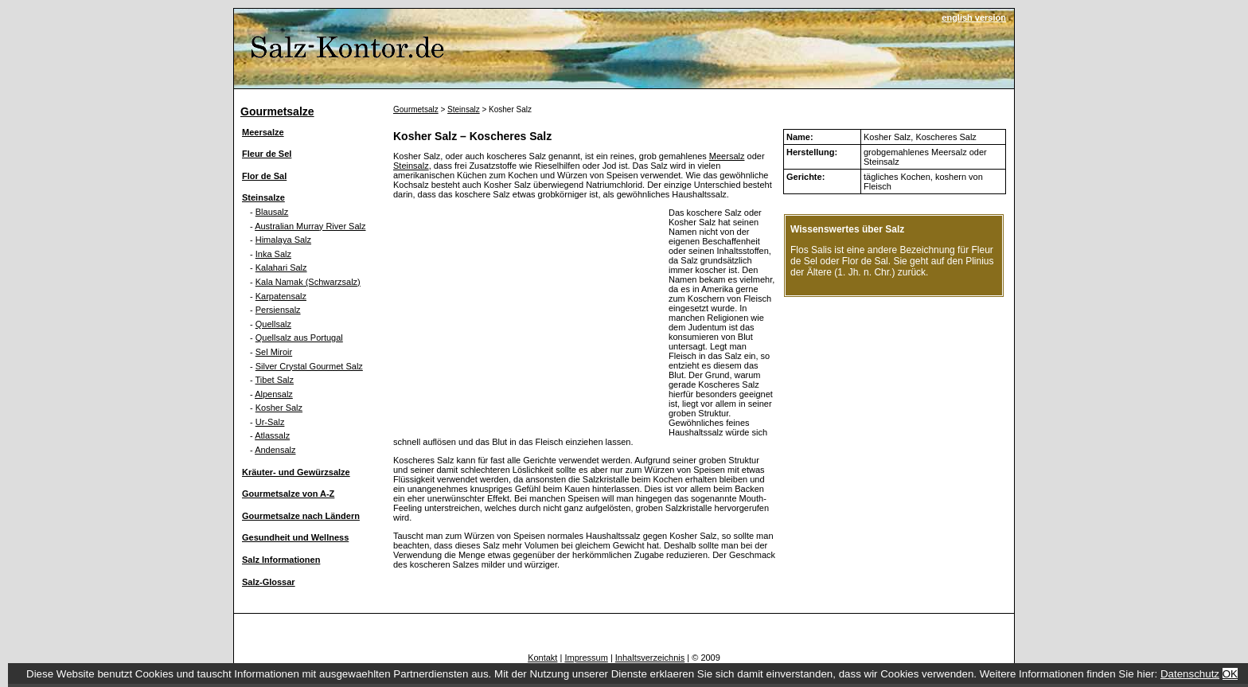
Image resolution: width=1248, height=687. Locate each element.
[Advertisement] (527, 319)
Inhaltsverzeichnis (649, 657)
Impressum (585, 657)
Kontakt (542, 657)
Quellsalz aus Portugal (299, 337)
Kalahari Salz (281, 267)
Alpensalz (274, 394)
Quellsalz (273, 324)
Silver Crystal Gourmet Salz (309, 366)
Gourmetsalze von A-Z (288, 493)
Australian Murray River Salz (310, 226)
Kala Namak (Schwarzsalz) (308, 282)
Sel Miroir (273, 352)
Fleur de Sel (266, 153)
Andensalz (275, 450)
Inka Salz (273, 254)
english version (974, 17)
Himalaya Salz (283, 239)
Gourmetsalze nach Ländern (301, 516)
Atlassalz (272, 435)
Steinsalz (463, 109)
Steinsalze (263, 197)
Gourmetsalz (416, 109)
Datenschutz (1189, 674)
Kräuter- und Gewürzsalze (296, 472)
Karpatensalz (280, 296)
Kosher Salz (278, 407)
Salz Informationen (281, 559)
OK (1230, 674)
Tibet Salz (274, 379)
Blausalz (272, 212)
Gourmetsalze (277, 111)
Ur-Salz (270, 422)
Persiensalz (278, 309)
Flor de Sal (264, 176)
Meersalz (727, 156)
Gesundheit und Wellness (295, 537)
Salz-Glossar (268, 582)
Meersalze (263, 132)
